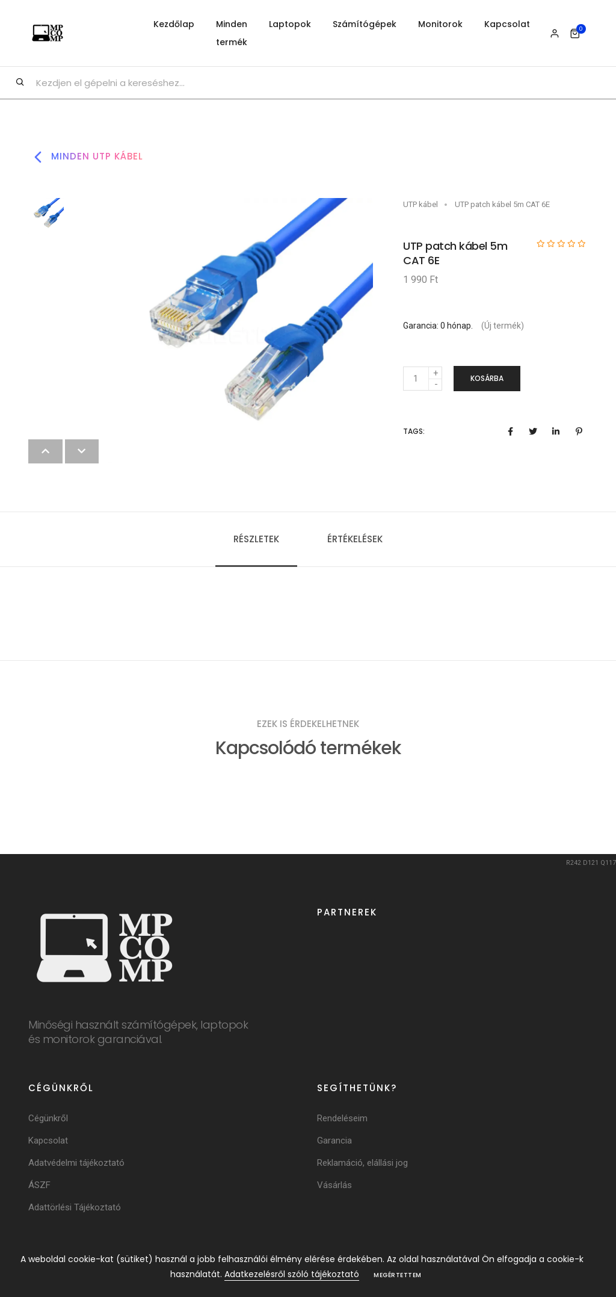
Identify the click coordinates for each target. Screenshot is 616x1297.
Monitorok (440, 24)
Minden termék (231, 33)
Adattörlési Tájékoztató (74, 1207)
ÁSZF (39, 1185)
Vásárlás (334, 1185)
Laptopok (290, 24)
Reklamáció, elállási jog (362, 1162)
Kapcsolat (507, 24)
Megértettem (398, 1275)
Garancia (334, 1140)
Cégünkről (48, 1118)
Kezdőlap (173, 24)
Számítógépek (364, 24)
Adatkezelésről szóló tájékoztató (291, 1274)
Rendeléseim (342, 1118)
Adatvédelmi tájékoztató (76, 1162)
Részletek (256, 539)
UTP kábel (420, 204)
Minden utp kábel (85, 157)
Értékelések (355, 539)
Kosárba (487, 378)
